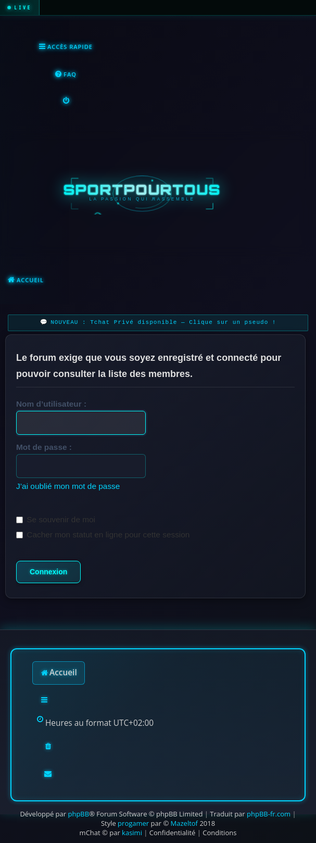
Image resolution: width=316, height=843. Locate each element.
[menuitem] (65, 74)
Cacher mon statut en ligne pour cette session (102, 534)
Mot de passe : (44, 447)
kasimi (132, 832)
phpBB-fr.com (268, 814)
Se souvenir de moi (55, 519)
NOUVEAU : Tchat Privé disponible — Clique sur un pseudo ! (163, 322)
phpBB (78, 814)
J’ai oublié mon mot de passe (68, 486)
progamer (133, 823)
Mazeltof (184, 823)
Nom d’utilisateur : (51, 403)
